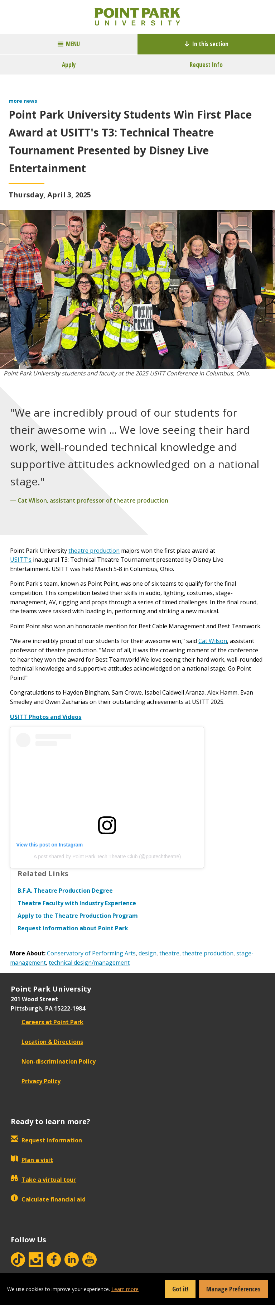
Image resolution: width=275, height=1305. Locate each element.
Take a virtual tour (43, 1180)
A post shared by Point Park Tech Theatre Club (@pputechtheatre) (107, 856)
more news (23, 100)
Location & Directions (47, 1042)
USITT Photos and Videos (45, 717)
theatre (169, 953)
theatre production (94, 551)
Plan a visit (32, 1160)
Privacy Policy (36, 1081)
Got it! (180, 1289)
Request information (46, 1140)
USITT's (21, 559)
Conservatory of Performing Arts (91, 953)
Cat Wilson (212, 641)
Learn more (125, 1289)
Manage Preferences (233, 1289)
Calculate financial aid (48, 1199)
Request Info (206, 65)
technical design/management (89, 962)
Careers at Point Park (47, 1022)
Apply (69, 65)
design (147, 953)
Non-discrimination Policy (53, 1061)
